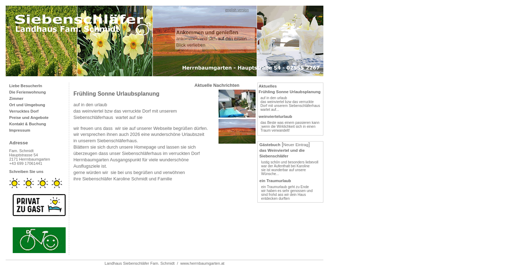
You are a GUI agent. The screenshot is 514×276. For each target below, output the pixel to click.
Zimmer (16, 98)
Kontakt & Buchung (27, 124)
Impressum (19, 130)
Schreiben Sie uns (26, 171)
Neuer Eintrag (295, 145)
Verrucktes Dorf (23, 111)
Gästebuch (270, 145)
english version (237, 10)
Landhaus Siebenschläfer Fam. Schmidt (139, 263)
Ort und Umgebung (27, 105)
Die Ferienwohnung (27, 92)
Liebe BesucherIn (25, 86)
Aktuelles (268, 86)
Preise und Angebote (28, 117)
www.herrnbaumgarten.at (202, 263)
